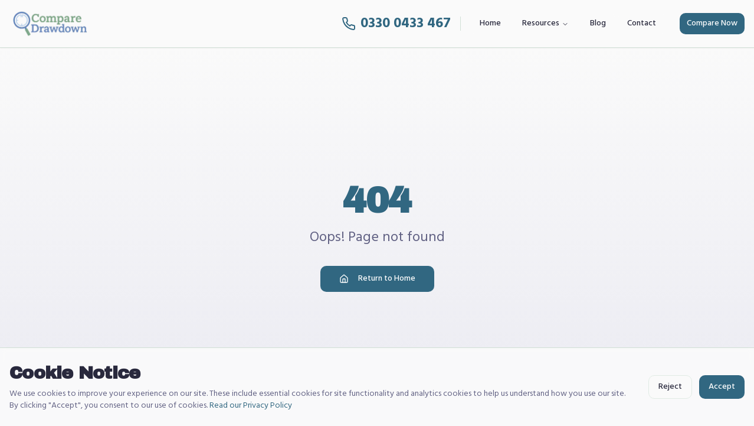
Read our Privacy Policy (250, 405)
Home (490, 23)
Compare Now (712, 23)
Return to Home (377, 278)
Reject (670, 387)
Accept (722, 387)
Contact (641, 23)
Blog (598, 23)
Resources (545, 23)
